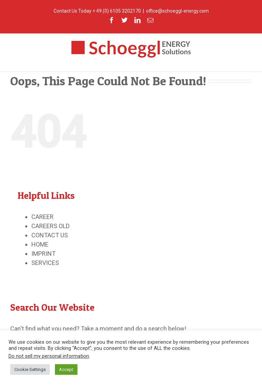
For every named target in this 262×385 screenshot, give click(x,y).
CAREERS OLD (50, 225)
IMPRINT (43, 253)
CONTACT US (49, 235)
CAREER (42, 216)
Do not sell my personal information (49, 356)
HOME (39, 244)
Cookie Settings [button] (30, 369)
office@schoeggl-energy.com (177, 11)
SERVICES (45, 262)
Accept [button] (66, 369)
